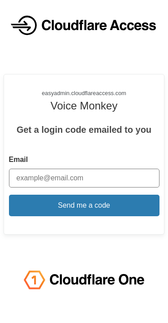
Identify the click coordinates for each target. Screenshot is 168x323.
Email (18, 159)
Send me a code (84, 205)
